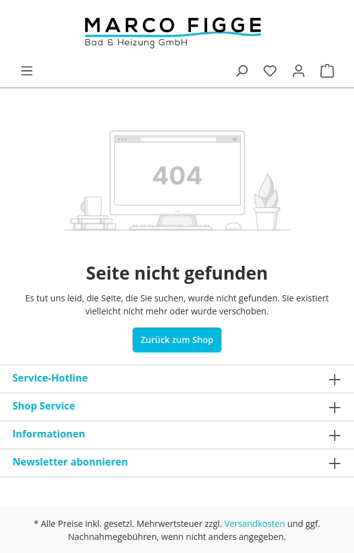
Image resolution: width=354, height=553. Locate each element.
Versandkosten (255, 523)
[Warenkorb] (327, 71)
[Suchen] (241, 71)
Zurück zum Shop (177, 339)
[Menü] (26, 71)
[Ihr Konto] (298, 71)
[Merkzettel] (270, 71)
